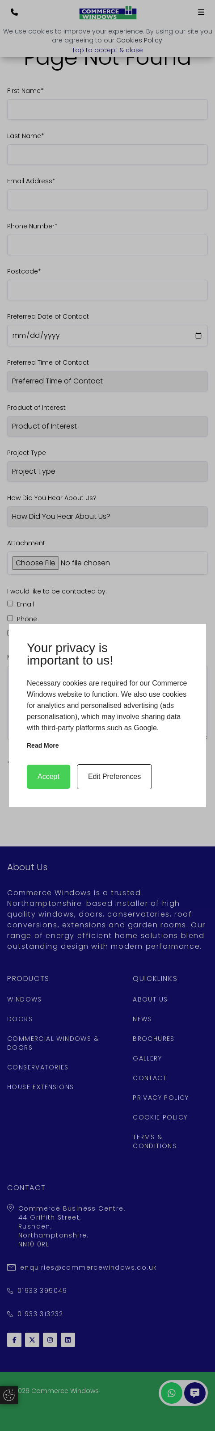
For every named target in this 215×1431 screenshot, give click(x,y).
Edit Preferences (114, 776)
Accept (48, 776)
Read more (43, 745)
